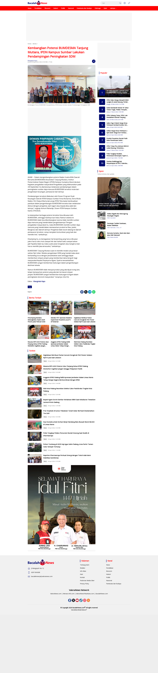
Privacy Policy (84, 633)
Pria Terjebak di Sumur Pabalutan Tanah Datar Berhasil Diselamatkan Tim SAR (71, 439)
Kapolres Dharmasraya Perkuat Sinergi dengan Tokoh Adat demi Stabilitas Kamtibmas (71, 503)
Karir (81, 623)
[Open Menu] (129, 3)
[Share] (93, 61)
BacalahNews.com (102, 643)
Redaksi (82, 617)
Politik (108, 627)
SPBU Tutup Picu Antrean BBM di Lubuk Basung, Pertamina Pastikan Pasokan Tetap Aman (117, 147)
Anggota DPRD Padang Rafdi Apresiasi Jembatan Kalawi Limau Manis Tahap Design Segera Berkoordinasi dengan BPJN (60, 344)
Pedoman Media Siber (87, 630)
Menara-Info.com (68, 643)
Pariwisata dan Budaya (113, 633)
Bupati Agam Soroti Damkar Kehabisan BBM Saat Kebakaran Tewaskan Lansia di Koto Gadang (72, 423)
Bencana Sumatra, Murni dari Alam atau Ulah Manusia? (118, 234)
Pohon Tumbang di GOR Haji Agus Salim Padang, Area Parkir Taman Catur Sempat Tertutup (72, 487)
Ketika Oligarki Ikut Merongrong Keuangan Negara (117, 215)
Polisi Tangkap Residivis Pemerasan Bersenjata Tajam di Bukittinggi (117, 155)
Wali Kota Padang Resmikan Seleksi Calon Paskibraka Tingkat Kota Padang (84, 344)
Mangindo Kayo (32, 60)
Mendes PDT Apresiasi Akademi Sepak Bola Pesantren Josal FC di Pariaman (61, 320)
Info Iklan (83, 620)
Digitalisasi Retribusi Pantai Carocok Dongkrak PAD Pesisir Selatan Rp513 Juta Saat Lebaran (84, 320)
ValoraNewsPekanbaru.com (85, 643)
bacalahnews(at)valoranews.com (41, 626)
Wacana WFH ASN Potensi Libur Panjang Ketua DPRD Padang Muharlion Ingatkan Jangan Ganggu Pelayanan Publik (38, 344)
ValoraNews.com (55, 643)
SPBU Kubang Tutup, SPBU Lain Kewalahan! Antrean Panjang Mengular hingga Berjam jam (117, 116)
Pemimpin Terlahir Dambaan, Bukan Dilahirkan (116, 224)
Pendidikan (109, 617)
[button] (119, 3)
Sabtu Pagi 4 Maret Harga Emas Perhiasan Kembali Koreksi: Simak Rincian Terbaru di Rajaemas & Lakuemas (117, 124)
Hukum (108, 623)
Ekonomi (109, 620)
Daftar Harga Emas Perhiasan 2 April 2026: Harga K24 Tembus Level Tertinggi (117, 132)
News (52, 363)
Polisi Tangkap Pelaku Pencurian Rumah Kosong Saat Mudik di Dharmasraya (72, 471)
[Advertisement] (79, 27)
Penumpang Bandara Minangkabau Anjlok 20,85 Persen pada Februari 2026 (36, 320)
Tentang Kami (84, 614)
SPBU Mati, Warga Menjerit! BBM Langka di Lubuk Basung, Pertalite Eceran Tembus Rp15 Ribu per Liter (118, 101)
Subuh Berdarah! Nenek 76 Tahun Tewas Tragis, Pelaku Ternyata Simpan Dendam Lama (117, 109)
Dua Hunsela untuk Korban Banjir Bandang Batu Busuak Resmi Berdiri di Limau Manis (72, 455)
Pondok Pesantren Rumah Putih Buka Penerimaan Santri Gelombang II (117, 139)
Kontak (82, 627)
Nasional (109, 630)
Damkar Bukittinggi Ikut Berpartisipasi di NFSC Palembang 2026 (118, 162)
